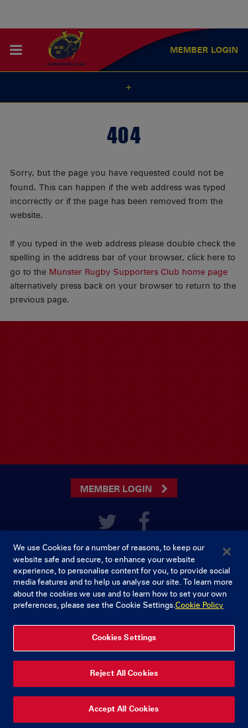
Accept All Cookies (124, 713)
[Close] (226, 556)
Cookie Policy (199, 609)
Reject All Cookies (124, 677)
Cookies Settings (124, 641)
